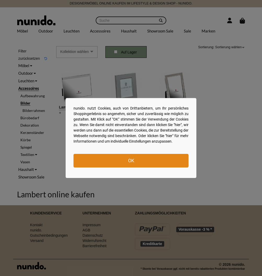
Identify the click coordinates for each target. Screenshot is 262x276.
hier (178, 125)
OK (131, 160)
